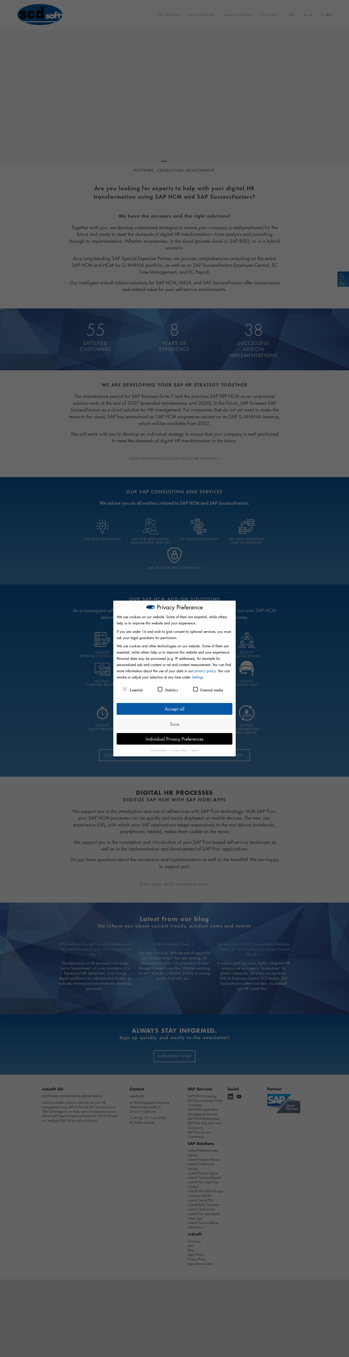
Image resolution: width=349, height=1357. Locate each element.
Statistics (168, 690)
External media (208, 690)
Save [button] (174, 724)
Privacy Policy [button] (179, 750)
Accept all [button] (175, 709)
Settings (197, 677)
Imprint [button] (195, 750)
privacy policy (205, 670)
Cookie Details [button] (159, 750)
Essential (133, 690)
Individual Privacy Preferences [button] (174, 739)
